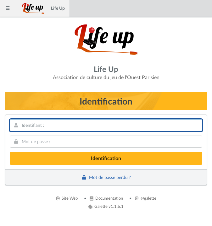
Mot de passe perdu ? (106, 177)
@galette (145, 198)
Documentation (106, 198)
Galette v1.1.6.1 (106, 206)
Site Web (67, 198)
